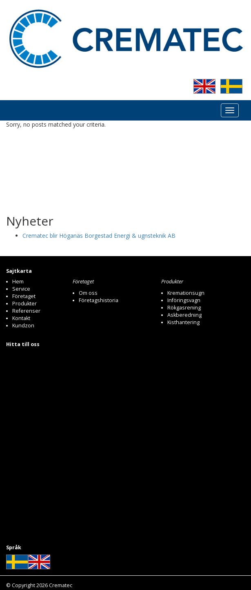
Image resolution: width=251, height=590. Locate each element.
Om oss (88, 293)
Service (21, 288)
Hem (18, 281)
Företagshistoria (98, 300)
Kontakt (21, 318)
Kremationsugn (185, 293)
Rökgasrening (184, 307)
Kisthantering (183, 322)
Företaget (24, 296)
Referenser (26, 310)
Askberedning (184, 314)
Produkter (24, 303)
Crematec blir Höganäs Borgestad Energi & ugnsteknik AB (98, 235)
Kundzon (23, 325)
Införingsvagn (183, 300)
